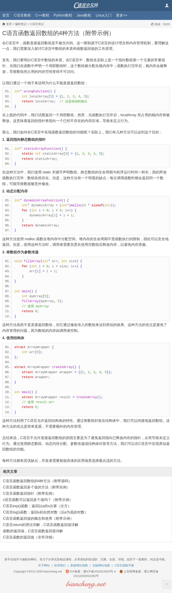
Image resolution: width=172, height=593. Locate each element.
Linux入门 (103, 15)
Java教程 (84, 15)
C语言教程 (22, 15)
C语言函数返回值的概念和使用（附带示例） (38, 518)
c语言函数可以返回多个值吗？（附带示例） (38, 500)
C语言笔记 (37, 24)
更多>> (121, 15)
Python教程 (63, 15)
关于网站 (44, 565)
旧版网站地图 (101, 565)
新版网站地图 (79, 565)
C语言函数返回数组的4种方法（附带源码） (37, 481)
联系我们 (60, 565)
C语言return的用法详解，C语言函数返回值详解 (40, 525)
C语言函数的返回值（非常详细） (29, 537)
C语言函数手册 (124, 565)
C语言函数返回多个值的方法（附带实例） (36, 487)
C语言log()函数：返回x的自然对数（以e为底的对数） (45, 512)
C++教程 (42, 15)
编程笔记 (21, 24)
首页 (5, 15)
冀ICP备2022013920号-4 (99, 571)
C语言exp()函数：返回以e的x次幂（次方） (37, 506)
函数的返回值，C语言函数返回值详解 (33, 531)
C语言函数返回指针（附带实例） (29, 493)
